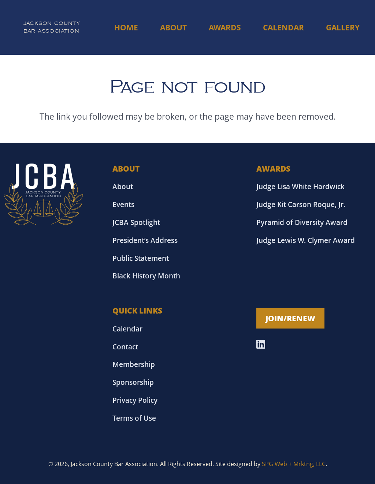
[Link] (51, 27)
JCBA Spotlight (136, 222)
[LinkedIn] (260, 344)
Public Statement (140, 258)
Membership (133, 364)
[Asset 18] (44, 194)
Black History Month (146, 275)
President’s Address (145, 240)
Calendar (127, 328)
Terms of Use (134, 418)
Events (123, 204)
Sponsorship (133, 382)
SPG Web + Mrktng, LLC (294, 464)
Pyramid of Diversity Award (302, 222)
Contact (125, 346)
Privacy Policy (134, 400)
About (122, 186)
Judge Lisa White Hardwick (300, 186)
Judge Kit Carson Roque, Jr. (300, 204)
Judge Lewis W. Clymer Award (305, 240)
